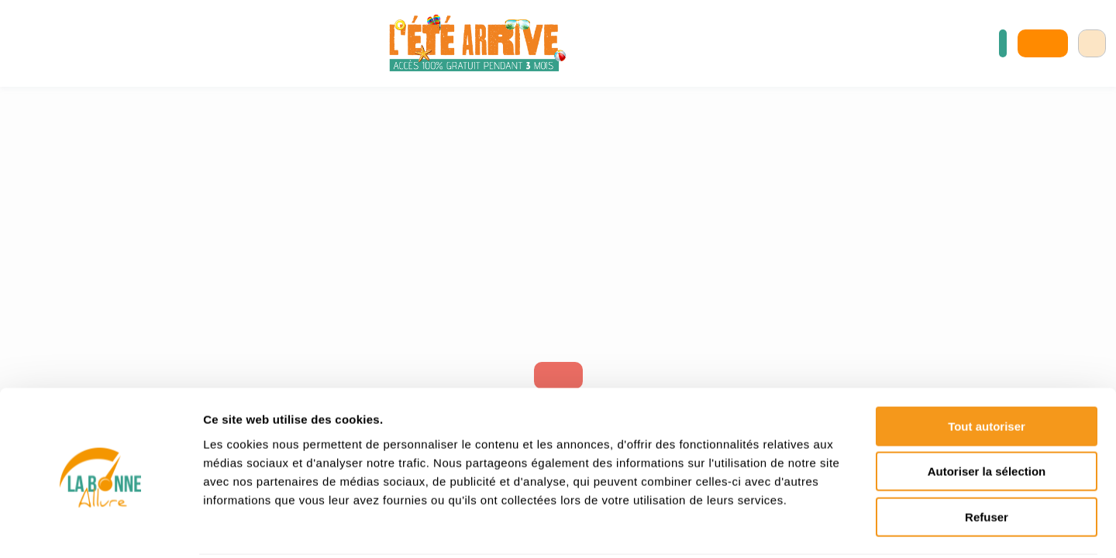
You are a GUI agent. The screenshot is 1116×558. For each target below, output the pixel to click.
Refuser (986, 459)
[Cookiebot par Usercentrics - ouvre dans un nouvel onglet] (100, 527)
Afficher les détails (853, 527)
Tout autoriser (986, 368)
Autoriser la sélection (987, 414)
